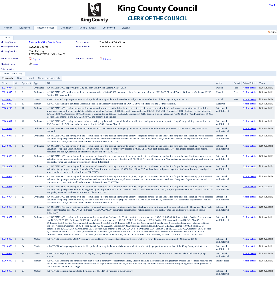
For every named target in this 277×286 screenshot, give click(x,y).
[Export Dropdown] (30, 78)
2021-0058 (7, 253)
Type (36, 83)
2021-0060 (7, 270)
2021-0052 (7, 176)
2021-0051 (7, 166)
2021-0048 (7, 135)
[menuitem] (7, 78)
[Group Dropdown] (20, 78)
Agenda (36, 59)
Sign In (272, 5)
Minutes (107, 59)
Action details (249, 87)
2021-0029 (7, 128)
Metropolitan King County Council (46, 42)
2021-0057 (7, 217)
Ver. (17, 83)
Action (219, 83)
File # (4, 83)
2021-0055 (7, 207)
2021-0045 (7, 92)
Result (237, 83)
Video (36, 64)
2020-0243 (7, 108)
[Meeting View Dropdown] (49, 78)
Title (49, 83)
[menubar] (31, 78)
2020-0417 (7, 121)
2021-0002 (7, 238)
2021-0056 (7, 246)
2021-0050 (7, 156)
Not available (266, 87)
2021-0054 (7, 196)
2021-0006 (7, 99)
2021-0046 (7, 103)
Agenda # (26, 83)
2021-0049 (7, 145)
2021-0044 (7, 87)
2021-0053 (7, 186)
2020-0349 (7, 260)
